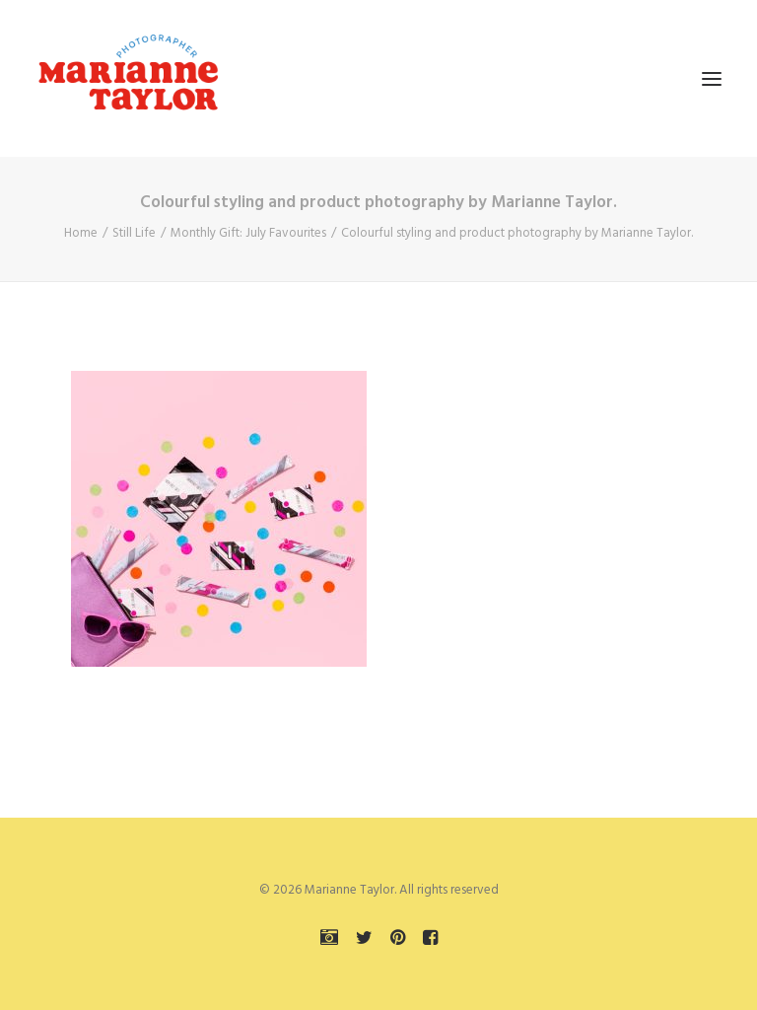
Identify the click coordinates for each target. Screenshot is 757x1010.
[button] (711, 78)
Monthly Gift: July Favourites (248, 233)
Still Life (134, 233)
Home (81, 233)
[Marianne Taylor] (128, 78)
